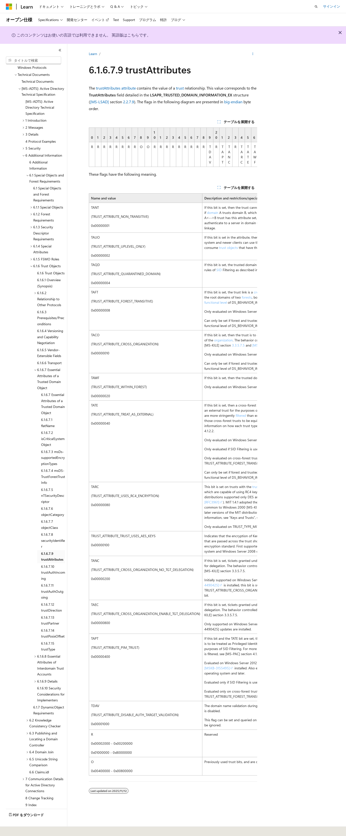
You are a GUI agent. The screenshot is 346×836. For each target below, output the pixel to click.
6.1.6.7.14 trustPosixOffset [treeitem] (53, 620)
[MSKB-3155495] (217, 668)
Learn (93, 53)
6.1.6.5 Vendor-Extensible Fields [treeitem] (49, 339)
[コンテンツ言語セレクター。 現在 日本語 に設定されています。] (16, 829)
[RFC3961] (211, 502)
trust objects (228, 247)
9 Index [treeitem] (30, 791)
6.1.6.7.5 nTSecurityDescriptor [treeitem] (52, 482)
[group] (173, 147)
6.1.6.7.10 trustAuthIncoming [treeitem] (53, 559)
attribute (128, 88)
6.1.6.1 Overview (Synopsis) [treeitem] (49, 269)
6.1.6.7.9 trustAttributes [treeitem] (52, 543)
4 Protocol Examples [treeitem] (40, 128)
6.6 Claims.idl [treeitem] (39, 758)
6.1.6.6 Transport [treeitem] (49, 349)
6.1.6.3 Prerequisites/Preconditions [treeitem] (50, 304)
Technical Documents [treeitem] (38, 68)
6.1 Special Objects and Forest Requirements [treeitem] (47, 180)
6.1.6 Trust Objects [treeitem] (51, 259)
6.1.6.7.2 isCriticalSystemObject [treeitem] (53, 425)
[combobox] (33, 60)
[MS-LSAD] (99, 101)
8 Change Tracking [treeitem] (39, 784)
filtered (241, 415)
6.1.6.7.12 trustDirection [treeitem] (51, 594)
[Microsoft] (9, 6)
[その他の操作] (253, 54)
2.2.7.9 (128, 101)
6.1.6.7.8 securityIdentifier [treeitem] (53, 527)
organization (223, 340)
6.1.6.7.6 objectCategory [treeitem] (52, 498)
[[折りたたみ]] (60, 50)
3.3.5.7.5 (238, 345)
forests (247, 297)
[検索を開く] (316, 6)
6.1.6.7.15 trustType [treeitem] (48, 632)
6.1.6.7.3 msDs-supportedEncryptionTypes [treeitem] (53, 444)
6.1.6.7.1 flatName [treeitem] (48, 409)
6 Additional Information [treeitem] (38, 151)
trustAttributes (108, 88)
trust (180, 88)
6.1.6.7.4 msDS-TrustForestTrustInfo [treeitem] (53, 463)
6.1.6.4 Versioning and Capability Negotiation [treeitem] (50, 323)
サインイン (331, 6)
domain (212, 212)
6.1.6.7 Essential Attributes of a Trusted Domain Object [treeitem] (53, 390)
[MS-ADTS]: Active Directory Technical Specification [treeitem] (39, 94)
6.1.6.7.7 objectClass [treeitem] (49, 511)
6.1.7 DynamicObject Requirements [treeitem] (48, 696)
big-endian (233, 101)
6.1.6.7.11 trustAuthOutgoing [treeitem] (52, 577)
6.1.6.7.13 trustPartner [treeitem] (50, 607)
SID (219, 269)
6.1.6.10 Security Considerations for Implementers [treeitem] (51, 680)
